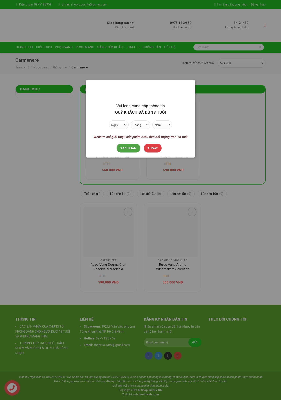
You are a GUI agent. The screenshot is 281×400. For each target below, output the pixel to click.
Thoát (153, 148)
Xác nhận (128, 148)
